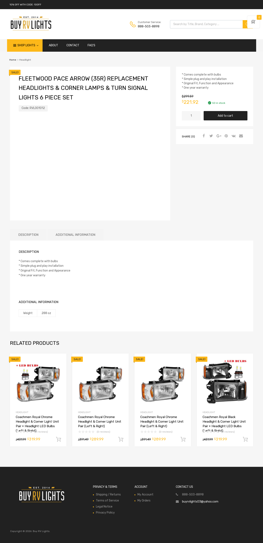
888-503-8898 (148, 26)
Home (12, 59)
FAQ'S (91, 45)
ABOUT (53, 45)
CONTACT (72, 45)
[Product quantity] (191, 115)
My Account (145, 494)
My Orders (143, 500)
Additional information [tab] (75, 235)
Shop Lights (27, 45)
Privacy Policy (105, 512)
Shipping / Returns (108, 494)
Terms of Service (107, 500)
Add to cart (225, 115)
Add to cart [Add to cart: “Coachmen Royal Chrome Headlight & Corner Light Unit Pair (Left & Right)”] (120, 439)
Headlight (22, 412)
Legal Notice (104, 506)
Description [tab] (28, 235)
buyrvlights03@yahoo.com (200, 501)
